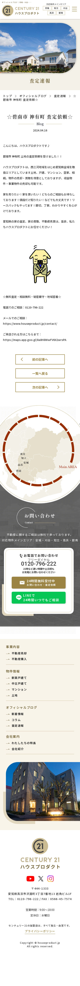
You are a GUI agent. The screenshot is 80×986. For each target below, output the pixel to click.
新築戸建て (19, 678)
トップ (7, 96)
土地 (15, 695)
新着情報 (18, 714)
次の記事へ (40, 387)
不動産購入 (19, 659)
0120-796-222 (38, 563)
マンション (19, 689)
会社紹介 (18, 749)
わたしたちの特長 (24, 743)
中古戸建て (19, 683)
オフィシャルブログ (33, 96)
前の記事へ (40, 359)
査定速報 (60, 96)
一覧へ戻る (40, 373)
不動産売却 (19, 653)
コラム (16, 720)
